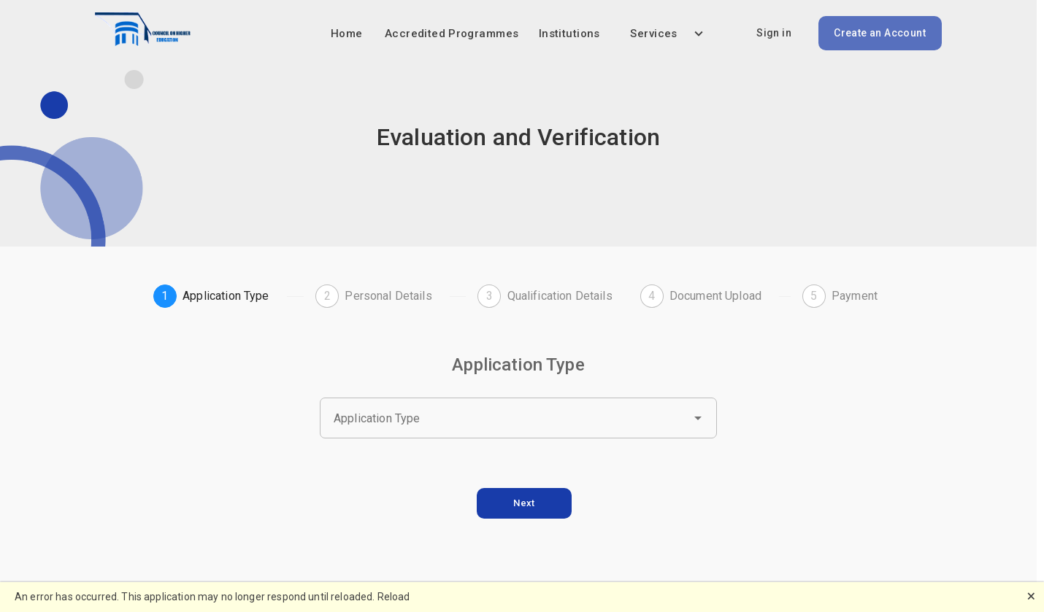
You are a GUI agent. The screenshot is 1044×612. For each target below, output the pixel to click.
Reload (393, 597)
